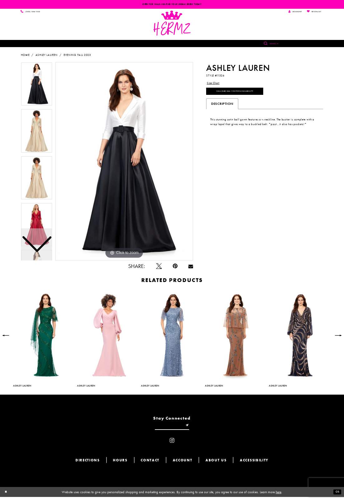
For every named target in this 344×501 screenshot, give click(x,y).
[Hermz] (172, 24)
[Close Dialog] (7, 496)
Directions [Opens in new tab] (87, 465)
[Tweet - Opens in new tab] (159, 268)
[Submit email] (191, 428)
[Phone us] (34, 12)
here (278, 496)
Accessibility (254, 465)
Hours (120, 465)
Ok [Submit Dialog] (336, 496)
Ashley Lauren (47, 56)
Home (25, 56)
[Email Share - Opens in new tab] (190, 268)
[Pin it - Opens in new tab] (175, 268)
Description (222, 109)
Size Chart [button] (214, 85)
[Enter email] (172, 428)
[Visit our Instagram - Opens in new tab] (172, 445)
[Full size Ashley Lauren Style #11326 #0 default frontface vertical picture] (124, 163)
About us (216, 465)
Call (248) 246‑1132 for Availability (245, 95)
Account (182, 465)
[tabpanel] (124, 163)
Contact (150, 465)
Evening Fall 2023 (77, 56)
